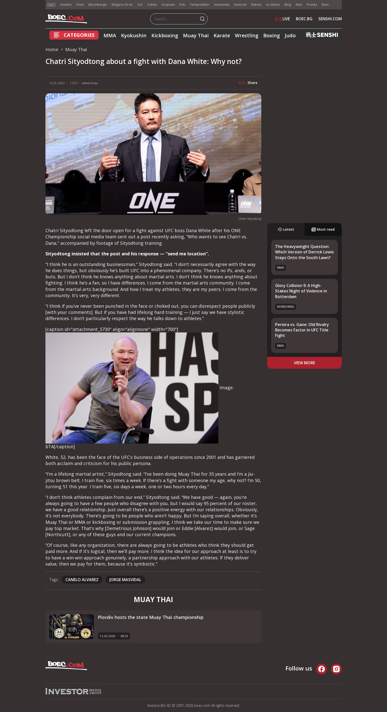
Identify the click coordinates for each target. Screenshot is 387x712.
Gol (140, 4)
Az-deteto (273, 4)
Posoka (312, 4)
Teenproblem (199, 4)
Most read (323, 229)
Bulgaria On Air (122, 4)
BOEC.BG (304, 18)
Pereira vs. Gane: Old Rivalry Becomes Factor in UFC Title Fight (302, 330)
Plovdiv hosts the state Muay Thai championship (151, 617)
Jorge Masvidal (125, 579)
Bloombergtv (97, 4)
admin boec (90, 83)
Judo (290, 35)
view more (304, 363)
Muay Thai (196, 35)
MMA (109, 35)
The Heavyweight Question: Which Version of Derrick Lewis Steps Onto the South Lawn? (304, 252)
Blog (288, 4)
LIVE (282, 18)
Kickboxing (164, 35)
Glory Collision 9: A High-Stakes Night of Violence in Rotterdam (301, 291)
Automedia (221, 4)
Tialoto (152, 4)
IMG (51, 4)
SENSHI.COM (330, 18)
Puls (182, 4)
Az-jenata (168, 4)
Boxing (271, 35)
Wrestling (246, 35)
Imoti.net (240, 4)
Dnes (80, 4)
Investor (66, 4)
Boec (325, 4)
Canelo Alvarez (82, 579)
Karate (222, 35)
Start (299, 4)
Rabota (256, 4)
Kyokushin (133, 35)
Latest (286, 229)
